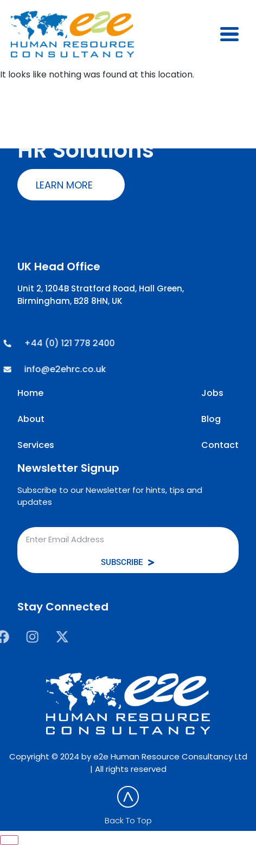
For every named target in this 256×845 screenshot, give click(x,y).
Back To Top (128, 820)
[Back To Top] (128, 797)
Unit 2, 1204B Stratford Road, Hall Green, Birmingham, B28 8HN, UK (100, 295)
